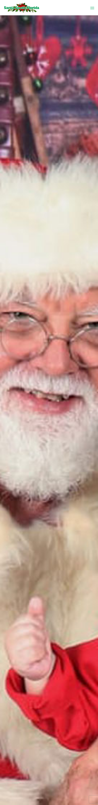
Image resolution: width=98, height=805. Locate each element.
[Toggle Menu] (92, 8)
